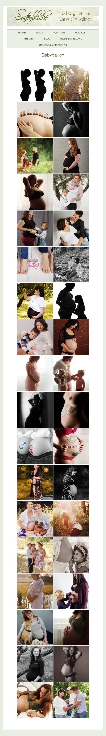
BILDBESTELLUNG (71, 38)
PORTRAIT (59, 32)
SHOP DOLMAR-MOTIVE (53, 44)
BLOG (47, 38)
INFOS (39, 32)
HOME (22, 32)
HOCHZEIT (81, 32)
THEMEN (29, 38)
